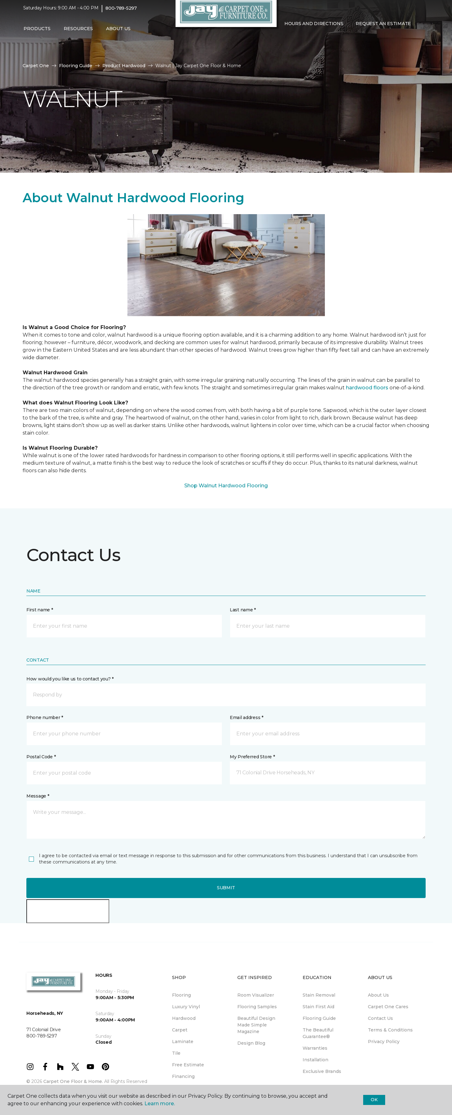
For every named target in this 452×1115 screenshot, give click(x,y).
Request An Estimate (383, 27)
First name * (39, 610)
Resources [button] (78, 32)
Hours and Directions (313, 27)
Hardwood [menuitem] (184, 1018)
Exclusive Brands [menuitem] (322, 1071)
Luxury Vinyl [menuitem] (186, 1006)
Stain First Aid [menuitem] (318, 1006)
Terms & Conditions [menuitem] (390, 1030)
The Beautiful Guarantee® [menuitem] (318, 1033)
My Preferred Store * (252, 757)
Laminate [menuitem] (182, 1041)
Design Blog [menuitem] (251, 1043)
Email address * (246, 717)
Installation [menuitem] (315, 1060)
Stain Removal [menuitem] (319, 995)
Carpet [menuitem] (179, 1030)
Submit (226, 887)
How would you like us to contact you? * (70, 679)
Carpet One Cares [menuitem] (388, 1006)
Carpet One (36, 65)
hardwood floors (367, 388)
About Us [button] (118, 32)
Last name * (243, 610)
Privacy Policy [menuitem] (384, 1041)
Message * (37, 796)
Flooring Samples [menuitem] (257, 1006)
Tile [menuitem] (176, 1053)
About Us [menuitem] (378, 995)
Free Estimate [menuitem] (188, 1065)
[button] (283, 40)
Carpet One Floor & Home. (73, 1081)
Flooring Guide (75, 65)
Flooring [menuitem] (181, 995)
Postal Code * (41, 757)
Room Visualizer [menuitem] (255, 995)
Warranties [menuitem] (315, 1048)
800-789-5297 (121, 11)
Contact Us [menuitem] (380, 1018)
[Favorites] (290, 40)
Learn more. (159, 1104)
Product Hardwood (123, 65)
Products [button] (37, 32)
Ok (374, 1099)
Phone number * (44, 717)
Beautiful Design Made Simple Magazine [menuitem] (256, 1024)
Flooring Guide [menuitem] (319, 1018)
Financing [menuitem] (183, 1076)
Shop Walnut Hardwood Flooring (226, 486)
